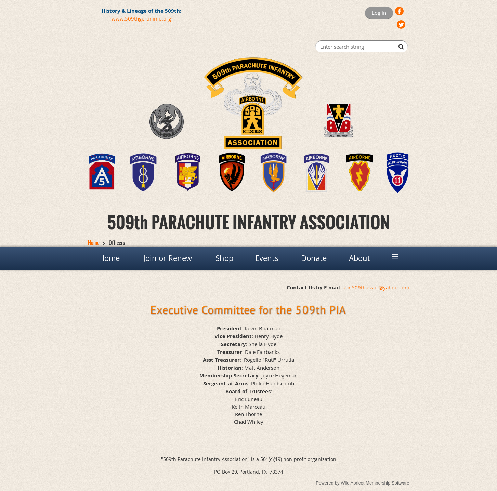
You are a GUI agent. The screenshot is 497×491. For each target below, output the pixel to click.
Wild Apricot (352, 483)
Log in (379, 12)
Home (94, 243)
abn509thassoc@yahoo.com (376, 287)
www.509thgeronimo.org (141, 18)
